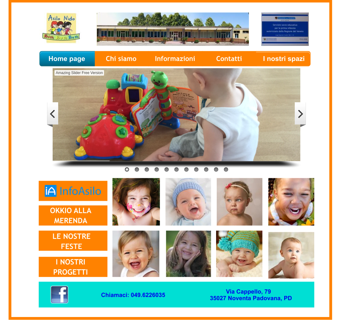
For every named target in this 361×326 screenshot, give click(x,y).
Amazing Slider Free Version (79, 73)
